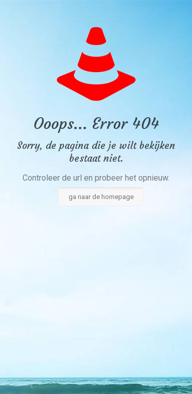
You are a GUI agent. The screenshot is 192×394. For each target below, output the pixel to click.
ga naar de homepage (101, 197)
